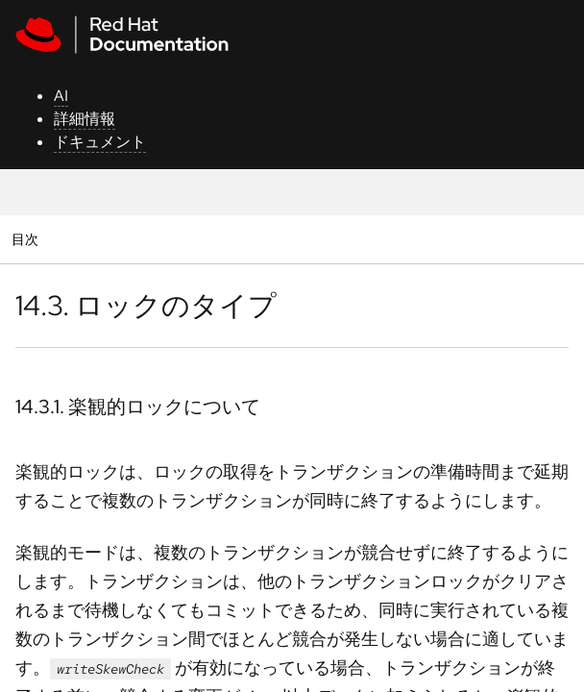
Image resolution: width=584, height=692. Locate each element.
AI (61, 96)
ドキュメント (100, 142)
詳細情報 (84, 119)
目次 (27, 239)
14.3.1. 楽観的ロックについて (137, 406)
